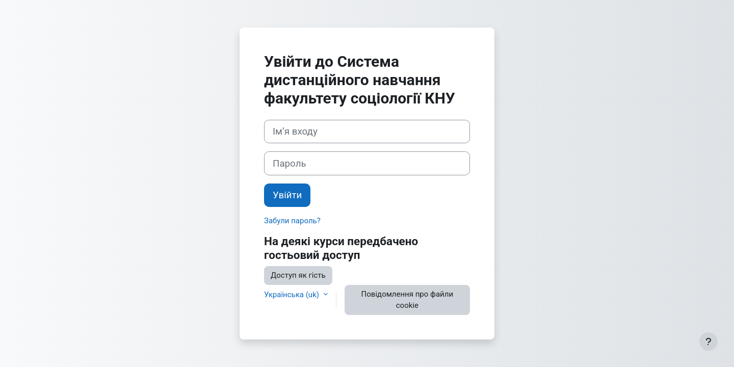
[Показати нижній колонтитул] (708, 341)
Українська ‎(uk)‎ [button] (292, 294)
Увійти (287, 195)
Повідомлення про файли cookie (407, 300)
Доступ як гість (298, 275)
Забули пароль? (292, 220)
